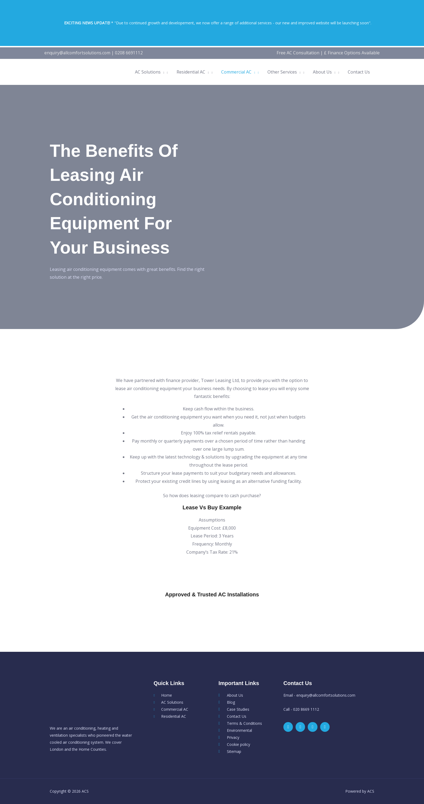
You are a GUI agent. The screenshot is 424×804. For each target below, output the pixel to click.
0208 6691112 (131, 53)
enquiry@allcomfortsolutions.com (78, 53)
